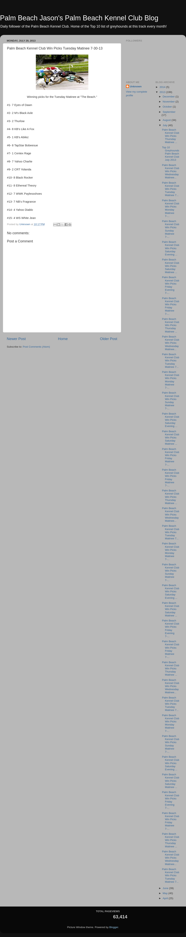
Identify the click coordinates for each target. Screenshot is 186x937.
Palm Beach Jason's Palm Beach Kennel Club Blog (79, 18)
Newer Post (16, 339)
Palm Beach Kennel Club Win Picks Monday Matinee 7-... (170, 208)
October (168, 106)
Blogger (113, 927)
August (167, 120)
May (165, 893)
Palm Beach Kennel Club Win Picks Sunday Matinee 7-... (170, 229)
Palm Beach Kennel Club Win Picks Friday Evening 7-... (170, 285)
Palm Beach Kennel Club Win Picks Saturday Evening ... (170, 248)
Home (63, 339)
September (169, 111)
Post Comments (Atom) (36, 346)
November (169, 101)
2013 (162, 92)
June (166, 888)
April (166, 898)
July (165, 125)
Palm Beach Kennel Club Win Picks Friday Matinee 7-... (170, 306)
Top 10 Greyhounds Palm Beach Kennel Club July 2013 (170, 153)
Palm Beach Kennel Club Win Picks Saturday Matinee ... (170, 266)
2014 (162, 87)
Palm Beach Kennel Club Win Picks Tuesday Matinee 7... (170, 189)
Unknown (136, 86)
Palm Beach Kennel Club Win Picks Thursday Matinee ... (170, 136)
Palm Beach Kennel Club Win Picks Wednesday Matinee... (170, 171)
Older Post (108, 339)
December (169, 96)
